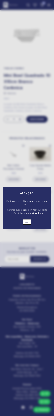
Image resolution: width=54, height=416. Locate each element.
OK (27, 222)
